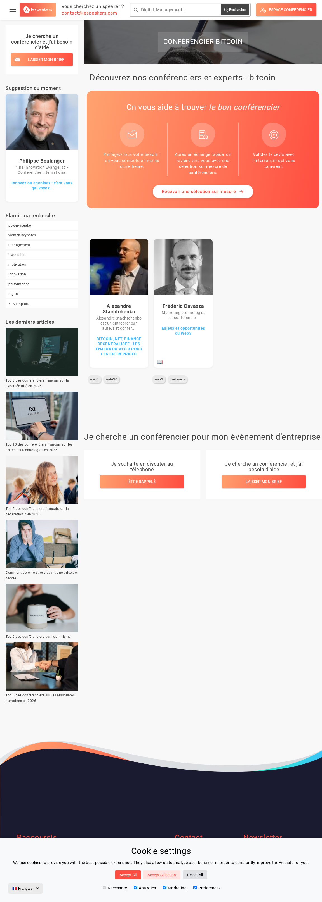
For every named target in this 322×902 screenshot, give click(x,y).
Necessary (115, 888)
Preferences (207, 888)
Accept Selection (161, 875)
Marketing (175, 888)
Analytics (145, 888)
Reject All (195, 875)
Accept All (128, 875)
